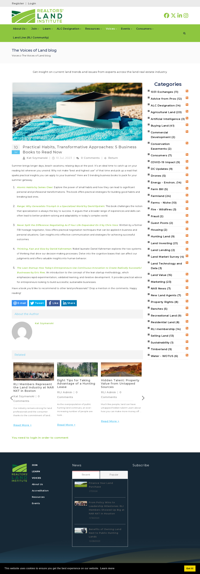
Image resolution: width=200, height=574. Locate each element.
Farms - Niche (164, 202)
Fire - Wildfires (163, 209)
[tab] (86, 475)
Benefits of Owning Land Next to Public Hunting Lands (105, 533)
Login (32, 3)
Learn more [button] (107, 568)
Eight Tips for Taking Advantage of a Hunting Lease (76, 384)
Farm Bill (159, 189)
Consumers (161, 155)
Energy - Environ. (166, 182)
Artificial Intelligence (168, 119)
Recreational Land (166, 315)
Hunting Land (163, 236)
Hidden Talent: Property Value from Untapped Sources (120, 384)
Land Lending (163, 250)
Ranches (159, 308)
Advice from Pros (166, 98)
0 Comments (90, 157)
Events (36, 503)
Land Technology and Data (166, 266)
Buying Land (163, 125)
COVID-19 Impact (165, 162)
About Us (37, 484)
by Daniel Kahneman (44, 248)
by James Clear (35, 187)
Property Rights (164, 301)
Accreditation (40, 490)
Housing (159, 229)
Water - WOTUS (164, 356)
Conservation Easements (161, 146)
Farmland (161, 196)
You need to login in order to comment (40, 437)
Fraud (157, 216)
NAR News (161, 288)
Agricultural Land (166, 112)
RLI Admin (64, 392)
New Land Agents (166, 295)
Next (142, 398)
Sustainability (162, 342)
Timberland (161, 349)
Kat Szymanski (37, 157)
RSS (187, 91)
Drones (158, 175)
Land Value (161, 275)
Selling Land (162, 335)
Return (113, 157)
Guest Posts (162, 222)
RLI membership (166, 329)
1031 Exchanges (164, 91)
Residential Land (165, 322)
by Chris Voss (67, 225)
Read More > (22, 425)
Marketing (161, 281)
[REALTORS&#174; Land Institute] (38, 15)
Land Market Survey (167, 256)
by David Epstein (60, 206)
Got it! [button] (189, 568)
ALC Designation (166, 105)
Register (18, 3)
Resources (38, 497)
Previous (12, 398)
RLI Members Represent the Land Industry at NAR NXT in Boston (33, 388)
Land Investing (164, 243)
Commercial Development (163, 135)
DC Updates (162, 168)
